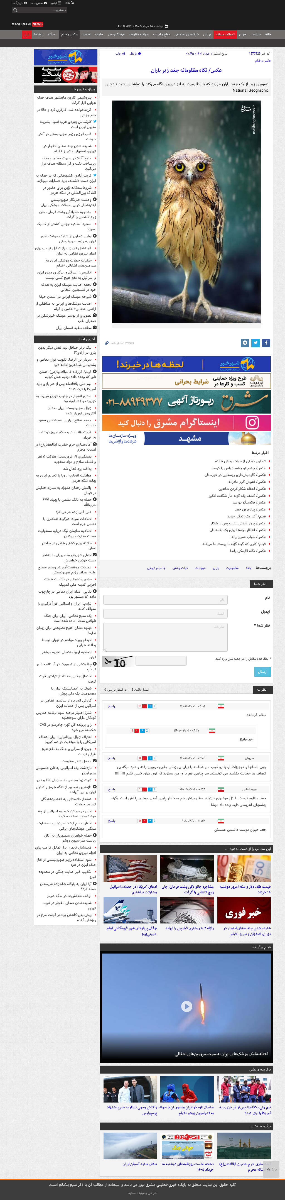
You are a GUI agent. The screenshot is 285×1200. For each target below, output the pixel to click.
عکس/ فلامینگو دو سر (249, 502)
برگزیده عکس (261, 1126)
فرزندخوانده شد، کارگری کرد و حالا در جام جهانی (66, 112)
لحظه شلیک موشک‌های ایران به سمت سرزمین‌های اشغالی (222, 1054)
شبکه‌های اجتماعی (187, 34)
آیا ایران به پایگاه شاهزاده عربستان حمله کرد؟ (68, 886)
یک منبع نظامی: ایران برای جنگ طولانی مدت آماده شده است (70, 618)
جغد (248, 568)
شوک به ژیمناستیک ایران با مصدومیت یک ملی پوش (73, 691)
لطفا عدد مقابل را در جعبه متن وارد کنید (243, 658)
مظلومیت (232, 568)
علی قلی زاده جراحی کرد (74, 512)
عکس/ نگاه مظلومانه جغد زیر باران (186, 70)
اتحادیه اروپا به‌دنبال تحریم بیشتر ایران (69, 654)
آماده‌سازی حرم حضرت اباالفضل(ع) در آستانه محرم (245, 1167)
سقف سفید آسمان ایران (140, 1164)
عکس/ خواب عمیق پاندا (248, 537)
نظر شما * (262, 626)
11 (136, 706)
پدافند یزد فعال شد (77, 468)
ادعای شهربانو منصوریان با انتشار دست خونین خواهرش (69, 558)
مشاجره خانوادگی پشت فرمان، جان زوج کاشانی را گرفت (188, 890)
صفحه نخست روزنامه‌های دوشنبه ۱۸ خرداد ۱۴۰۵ (187, 1167)
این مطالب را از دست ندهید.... (248, 849)
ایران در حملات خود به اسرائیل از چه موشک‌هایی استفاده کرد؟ (67, 814)
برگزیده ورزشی (260, 1069)
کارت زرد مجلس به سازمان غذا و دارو (64, 780)
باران (216, 568)
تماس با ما (39, 3)
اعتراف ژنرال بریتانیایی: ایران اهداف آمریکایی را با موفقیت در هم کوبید (67, 739)
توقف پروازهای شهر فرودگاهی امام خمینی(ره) (132, 931)
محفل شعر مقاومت (77, 761)
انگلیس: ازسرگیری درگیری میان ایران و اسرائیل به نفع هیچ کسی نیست (66, 275)
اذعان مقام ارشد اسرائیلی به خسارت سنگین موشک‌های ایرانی (67, 826)
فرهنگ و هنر (116, 34)
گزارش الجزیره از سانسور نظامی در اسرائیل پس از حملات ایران (68, 703)
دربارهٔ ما (20, 3)
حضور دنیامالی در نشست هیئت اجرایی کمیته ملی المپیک (70, 582)
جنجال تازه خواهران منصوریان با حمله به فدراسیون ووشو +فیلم (186, 1110)
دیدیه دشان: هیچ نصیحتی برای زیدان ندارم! (66, 630)
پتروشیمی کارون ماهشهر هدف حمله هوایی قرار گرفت (66, 100)
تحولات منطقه (225, 34)
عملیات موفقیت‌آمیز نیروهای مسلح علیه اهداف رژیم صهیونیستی (67, 570)
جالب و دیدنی (156, 568)
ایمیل (265, 612)
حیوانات (200, 568)
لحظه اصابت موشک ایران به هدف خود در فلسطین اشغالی (68, 287)
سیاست (256, 34)
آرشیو (56, 3)
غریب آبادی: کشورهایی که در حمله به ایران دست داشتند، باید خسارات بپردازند (66, 178)
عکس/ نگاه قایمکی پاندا (248, 551)
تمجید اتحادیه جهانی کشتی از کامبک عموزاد (66, 226)
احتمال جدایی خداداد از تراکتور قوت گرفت (67, 679)
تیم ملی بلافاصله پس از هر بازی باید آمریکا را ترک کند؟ (245, 1110)
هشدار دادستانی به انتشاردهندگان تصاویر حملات (68, 801)
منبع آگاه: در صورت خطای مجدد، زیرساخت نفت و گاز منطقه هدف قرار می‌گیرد (68, 164)
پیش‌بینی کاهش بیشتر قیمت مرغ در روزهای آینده (66, 917)
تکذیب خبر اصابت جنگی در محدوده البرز (67, 874)
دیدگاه (52, 34)
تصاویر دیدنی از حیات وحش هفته (240, 461)
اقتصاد (86, 34)
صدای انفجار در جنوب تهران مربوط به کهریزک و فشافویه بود (66, 399)
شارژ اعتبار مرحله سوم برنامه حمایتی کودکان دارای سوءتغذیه (66, 715)
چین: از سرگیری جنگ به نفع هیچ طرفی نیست (69, 751)
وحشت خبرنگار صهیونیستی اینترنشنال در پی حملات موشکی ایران (68, 202)
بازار (27, 34)
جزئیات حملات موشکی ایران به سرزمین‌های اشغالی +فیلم (71, 263)
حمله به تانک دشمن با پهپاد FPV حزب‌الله (69, 502)
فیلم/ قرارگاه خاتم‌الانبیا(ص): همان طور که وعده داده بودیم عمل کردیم (67, 374)
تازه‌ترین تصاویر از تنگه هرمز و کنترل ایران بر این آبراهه (66, 789)
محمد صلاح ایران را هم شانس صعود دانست (67, 423)
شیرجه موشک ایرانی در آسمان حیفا (65, 296)
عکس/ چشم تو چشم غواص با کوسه (239, 468)
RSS (70, 3)
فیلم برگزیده (261, 947)
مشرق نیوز (231, 14)
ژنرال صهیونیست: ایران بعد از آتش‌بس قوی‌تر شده (72, 410)
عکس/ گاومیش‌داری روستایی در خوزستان (235, 475)
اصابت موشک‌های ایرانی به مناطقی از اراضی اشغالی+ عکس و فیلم (66, 306)
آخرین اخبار (86, 339)
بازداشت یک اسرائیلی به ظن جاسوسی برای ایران (66, 770)
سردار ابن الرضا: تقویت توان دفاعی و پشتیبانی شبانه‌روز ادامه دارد (66, 362)
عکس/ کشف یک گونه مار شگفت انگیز (237, 495)
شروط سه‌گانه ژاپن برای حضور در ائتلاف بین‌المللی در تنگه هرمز (69, 190)
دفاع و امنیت (161, 34)
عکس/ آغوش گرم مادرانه (247, 482)
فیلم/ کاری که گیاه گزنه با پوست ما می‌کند (234, 544)
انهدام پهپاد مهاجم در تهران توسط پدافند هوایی (69, 642)
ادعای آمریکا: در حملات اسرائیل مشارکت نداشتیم (133, 890)
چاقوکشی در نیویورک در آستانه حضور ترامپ (66, 667)
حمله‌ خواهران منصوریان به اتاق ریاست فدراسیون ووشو (70, 838)
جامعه (99, 34)
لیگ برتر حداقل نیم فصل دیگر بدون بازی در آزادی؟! (67, 350)
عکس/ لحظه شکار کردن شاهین (242, 489)
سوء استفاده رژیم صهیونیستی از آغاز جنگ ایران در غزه (66, 862)
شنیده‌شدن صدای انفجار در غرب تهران (69, 905)
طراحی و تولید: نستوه (142, 1193)
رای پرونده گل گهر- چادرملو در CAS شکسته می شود (68, 727)
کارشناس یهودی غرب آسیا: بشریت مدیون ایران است (68, 124)
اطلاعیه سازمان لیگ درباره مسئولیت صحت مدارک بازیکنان (67, 533)
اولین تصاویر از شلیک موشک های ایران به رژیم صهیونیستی (68, 239)
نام (267, 598)
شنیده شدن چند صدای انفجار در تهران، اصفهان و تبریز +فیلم (247, 931)
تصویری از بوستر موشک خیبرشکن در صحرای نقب (66, 318)
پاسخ (111, 706)
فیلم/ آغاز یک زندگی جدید (246, 516)
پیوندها (38, 34)
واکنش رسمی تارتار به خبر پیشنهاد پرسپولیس (132, 1110)
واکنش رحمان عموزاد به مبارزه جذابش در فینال (66, 490)
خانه (268, 34)
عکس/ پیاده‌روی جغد (250, 509)
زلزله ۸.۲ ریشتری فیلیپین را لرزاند (189, 928)
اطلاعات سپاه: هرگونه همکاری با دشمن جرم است (69, 521)
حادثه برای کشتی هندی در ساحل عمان (69, 546)
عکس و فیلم (69, 34)
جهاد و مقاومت (139, 34)
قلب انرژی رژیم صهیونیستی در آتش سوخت (67, 136)
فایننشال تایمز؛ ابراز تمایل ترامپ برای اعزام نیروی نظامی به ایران (65, 251)
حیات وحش (180, 568)
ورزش (207, 34)
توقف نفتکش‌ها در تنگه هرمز (69, 896)
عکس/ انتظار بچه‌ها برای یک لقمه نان (238, 530)
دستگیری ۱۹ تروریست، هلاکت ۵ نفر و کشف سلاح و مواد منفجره (66, 459)
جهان (242, 34)
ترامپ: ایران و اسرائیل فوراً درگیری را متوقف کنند (67, 606)
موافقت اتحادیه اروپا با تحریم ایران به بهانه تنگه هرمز (66, 478)
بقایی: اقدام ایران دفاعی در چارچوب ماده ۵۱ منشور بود (67, 594)
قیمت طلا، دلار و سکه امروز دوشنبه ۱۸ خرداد (245, 890)
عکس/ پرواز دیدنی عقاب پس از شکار (238, 523)
